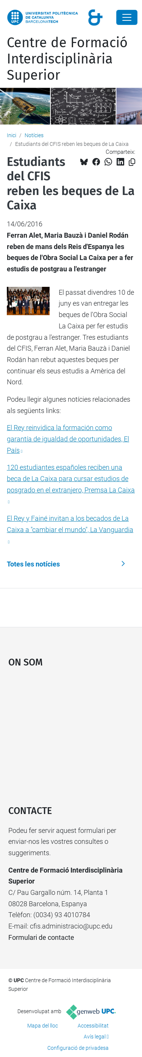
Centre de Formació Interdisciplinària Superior (67, 59)
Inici (11, 135)
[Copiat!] (132, 162)
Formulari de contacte (41, 937)
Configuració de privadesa (78, 1048)
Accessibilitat (93, 1026)
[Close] (126, 17)
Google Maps (71, 732)
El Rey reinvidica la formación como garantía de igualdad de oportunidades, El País (68, 439)
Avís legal (95, 1037)
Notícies (34, 135)
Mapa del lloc (42, 1026)
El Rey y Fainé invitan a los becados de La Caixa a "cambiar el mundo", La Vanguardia (70, 524)
